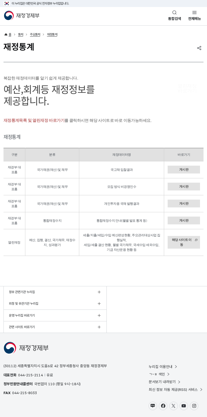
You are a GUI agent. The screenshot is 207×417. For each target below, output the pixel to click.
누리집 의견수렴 (97, 402)
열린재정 (187, 88)
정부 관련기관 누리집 (22, 292)
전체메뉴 (194, 18)
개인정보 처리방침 (15, 402)
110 (51, 360)
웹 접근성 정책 (54, 402)
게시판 (183, 169)
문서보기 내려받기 (165, 358)
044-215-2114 (30, 351)
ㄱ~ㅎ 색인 (159, 351)
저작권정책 (35, 402)
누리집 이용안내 (163, 343)
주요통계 (35, 34)
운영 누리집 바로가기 (22, 304)
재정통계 (52, 34)
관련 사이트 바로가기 (122, 304)
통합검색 (174, 18)
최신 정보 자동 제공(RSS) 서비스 (176, 366)
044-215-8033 (24, 369)
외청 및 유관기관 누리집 (123, 292)
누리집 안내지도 (75, 402)
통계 (20, 34)
